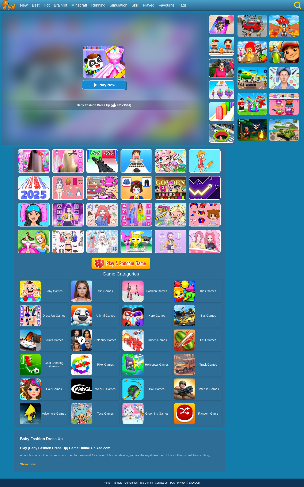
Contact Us (161, 482)
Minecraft (79, 5)
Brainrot (60, 5)
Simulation (118, 5)
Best (35, 5)
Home (107, 482)
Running (98, 5)
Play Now (103, 85)
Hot (47, 5)
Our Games (131, 482)
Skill (135, 5)
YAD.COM (194, 482)
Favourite (166, 5)
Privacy (181, 482)
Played (148, 5)
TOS (172, 482)
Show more (28, 464)
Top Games (146, 482)
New (24, 5)
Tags (183, 5)
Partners (117, 482)
